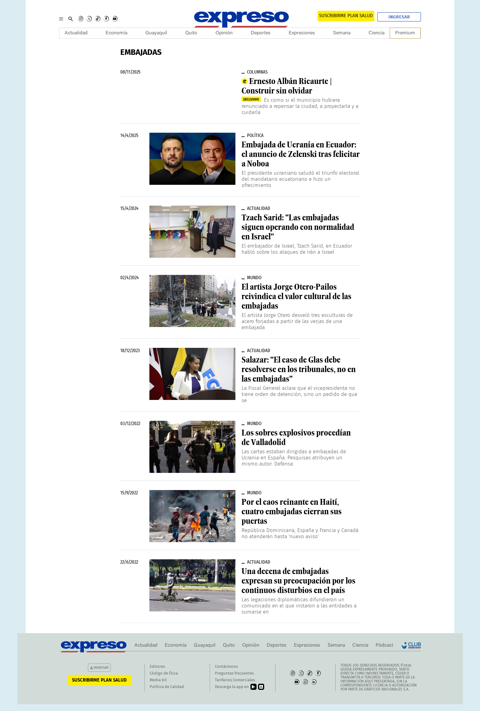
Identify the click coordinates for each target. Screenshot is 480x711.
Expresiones (302, 33)
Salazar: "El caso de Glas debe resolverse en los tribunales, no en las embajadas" (299, 369)
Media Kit (158, 680)
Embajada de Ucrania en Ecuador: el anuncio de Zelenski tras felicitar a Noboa (301, 154)
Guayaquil (156, 33)
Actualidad (76, 33)
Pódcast (384, 645)
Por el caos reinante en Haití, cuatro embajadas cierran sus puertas (292, 511)
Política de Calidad (167, 687)
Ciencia (376, 33)
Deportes (261, 33)
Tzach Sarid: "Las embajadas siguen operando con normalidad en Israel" (298, 227)
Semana (342, 33)
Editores (157, 667)
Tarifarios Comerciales (235, 680)
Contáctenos (226, 667)
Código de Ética (164, 673)
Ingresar (399, 17)
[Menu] (61, 18)
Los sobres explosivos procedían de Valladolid (296, 437)
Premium (405, 33)
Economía (116, 33)
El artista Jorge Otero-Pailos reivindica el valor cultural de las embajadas (296, 296)
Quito (191, 33)
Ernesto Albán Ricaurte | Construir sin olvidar (287, 86)
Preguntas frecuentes (234, 673)
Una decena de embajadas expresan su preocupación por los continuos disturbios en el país (298, 580)
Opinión (224, 33)
